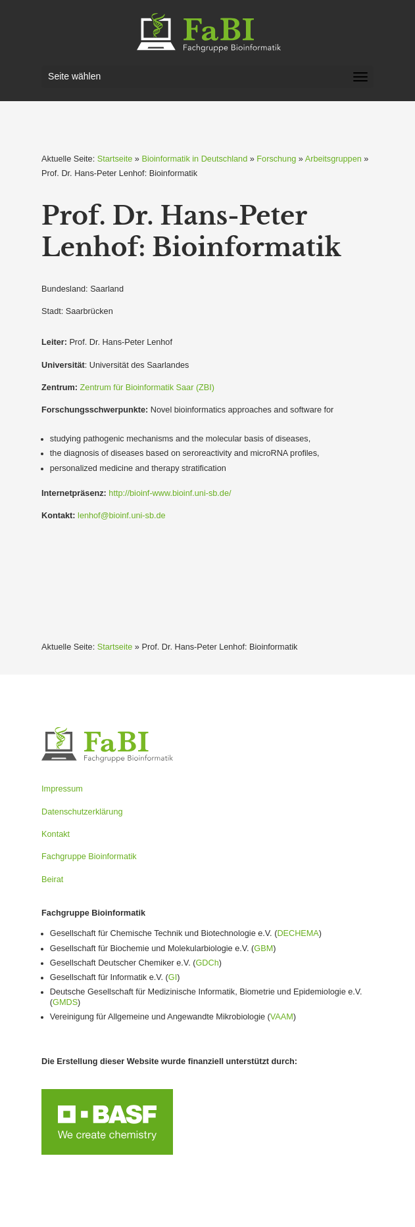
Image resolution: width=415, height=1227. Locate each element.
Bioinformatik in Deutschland (194, 159)
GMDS (65, 1002)
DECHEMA (297, 933)
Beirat (52, 879)
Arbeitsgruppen (333, 159)
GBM (263, 948)
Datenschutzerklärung (81, 811)
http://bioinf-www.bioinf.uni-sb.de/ (170, 493)
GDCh (206, 963)
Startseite (115, 159)
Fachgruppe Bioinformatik (89, 856)
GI (172, 977)
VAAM (281, 1016)
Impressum (62, 788)
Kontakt (55, 834)
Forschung (276, 159)
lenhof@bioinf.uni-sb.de (122, 515)
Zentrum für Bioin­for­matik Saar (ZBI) (147, 387)
